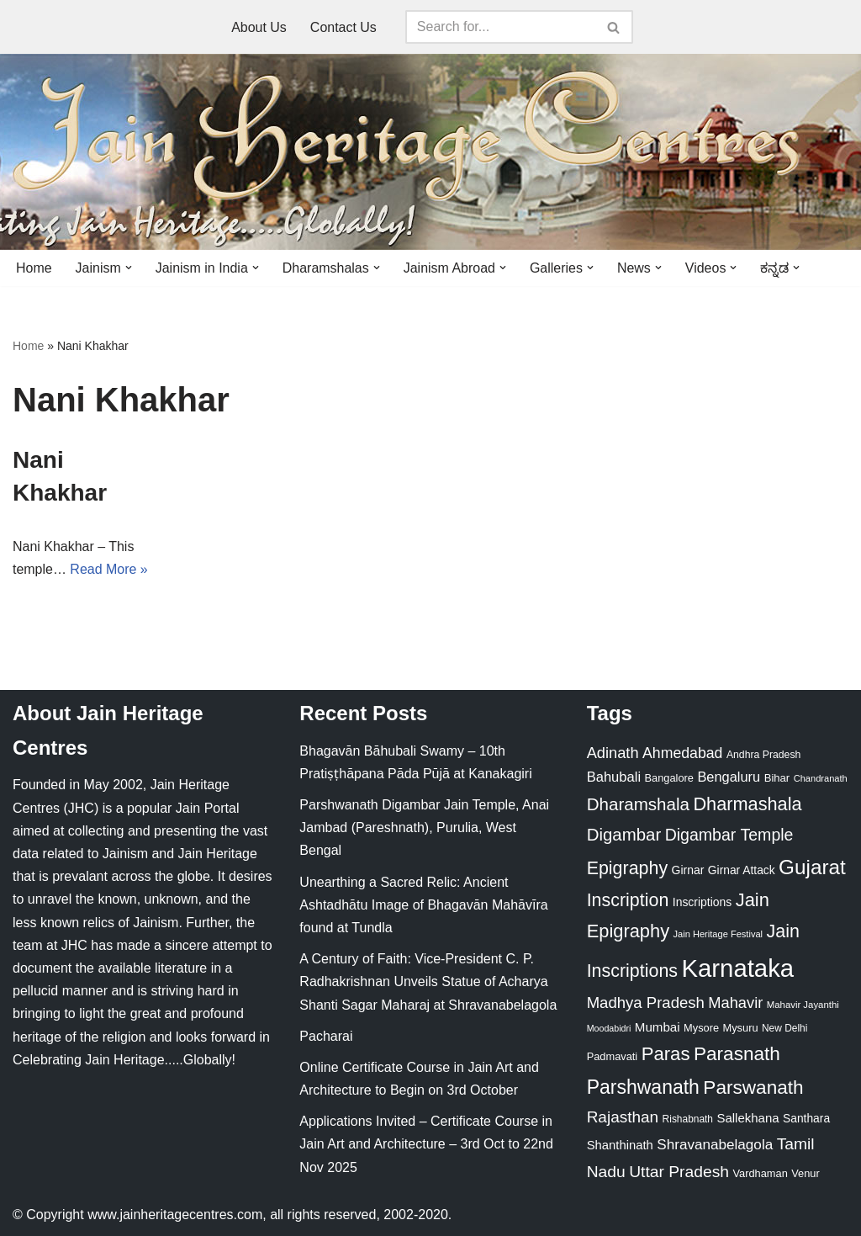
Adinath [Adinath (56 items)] (613, 752)
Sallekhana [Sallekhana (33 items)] (747, 1118)
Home (34, 268)
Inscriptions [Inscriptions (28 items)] (702, 902)
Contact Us (343, 27)
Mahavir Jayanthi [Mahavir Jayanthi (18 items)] (803, 1005)
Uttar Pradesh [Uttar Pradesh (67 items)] (679, 1171)
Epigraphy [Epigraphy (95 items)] (627, 868)
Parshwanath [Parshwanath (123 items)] (643, 1087)
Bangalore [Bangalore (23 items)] (669, 778)
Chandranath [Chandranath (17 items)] (821, 778)
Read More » (109, 569)
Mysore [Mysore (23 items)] (701, 1027)
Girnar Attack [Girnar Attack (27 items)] (741, 870)
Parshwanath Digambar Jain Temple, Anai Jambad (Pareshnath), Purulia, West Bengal (424, 827)
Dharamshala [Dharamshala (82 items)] (638, 804)
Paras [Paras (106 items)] (666, 1054)
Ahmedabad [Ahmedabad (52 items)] (682, 753)
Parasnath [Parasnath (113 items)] (737, 1054)
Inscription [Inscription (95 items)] (628, 900)
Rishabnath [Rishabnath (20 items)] (688, 1119)
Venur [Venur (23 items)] (805, 1173)
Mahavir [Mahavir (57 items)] (735, 1002)
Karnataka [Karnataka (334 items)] (737, 968)
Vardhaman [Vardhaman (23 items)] (759, 1173)
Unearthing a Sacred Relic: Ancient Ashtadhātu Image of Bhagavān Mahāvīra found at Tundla (423, 905)
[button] (128, 267)
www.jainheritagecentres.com (174, 1214)
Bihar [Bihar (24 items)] (777, 778)
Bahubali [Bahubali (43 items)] (614, 777)
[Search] (500, 27)
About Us (259, 27)
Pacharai (325, 1036)
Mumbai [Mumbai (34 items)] (657, 1027)
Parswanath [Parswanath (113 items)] (753, 1087)
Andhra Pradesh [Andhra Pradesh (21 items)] (763, 755)
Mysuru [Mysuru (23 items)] (740, 1027)
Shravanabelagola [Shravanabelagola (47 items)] (715, 1146)
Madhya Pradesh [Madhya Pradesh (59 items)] (646, 1002)
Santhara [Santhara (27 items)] (806, 1118)
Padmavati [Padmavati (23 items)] (612, 1057)
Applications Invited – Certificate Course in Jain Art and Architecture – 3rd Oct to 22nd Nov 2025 (426, 1145)
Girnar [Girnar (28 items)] (688, 870)
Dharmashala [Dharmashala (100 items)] (747, 803)
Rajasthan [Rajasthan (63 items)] (623, 1117)
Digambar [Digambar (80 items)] (624, 834)
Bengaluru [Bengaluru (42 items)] (728, 776)
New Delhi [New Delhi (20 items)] (784, 1028)
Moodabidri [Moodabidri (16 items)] (609, 1028)
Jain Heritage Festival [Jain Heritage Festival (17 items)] (718, 935)
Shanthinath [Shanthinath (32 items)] (620, 1146)
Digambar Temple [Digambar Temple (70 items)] (729, 834)
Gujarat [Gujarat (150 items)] (812, 867)
